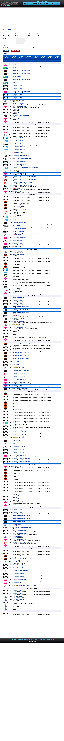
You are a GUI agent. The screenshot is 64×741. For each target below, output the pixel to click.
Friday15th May (43, 57)
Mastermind (19, 373)
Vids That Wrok (16, 67)
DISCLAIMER (43, 639)
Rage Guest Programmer (22, 431)
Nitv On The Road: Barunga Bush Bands (22, 472)
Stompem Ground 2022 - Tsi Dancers (21, 370)
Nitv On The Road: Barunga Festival (21, 306)
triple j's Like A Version (21, 382)
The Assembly (16, 109)
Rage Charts (19, 416)
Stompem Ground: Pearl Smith (19, 222)
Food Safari (19, 274)
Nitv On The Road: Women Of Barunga (21, 408)
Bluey (14, 443)
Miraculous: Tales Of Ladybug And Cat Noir (24, 585)
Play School (17, 596)
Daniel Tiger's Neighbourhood (21, 561)
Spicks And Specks (19, 106)
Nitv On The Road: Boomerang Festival (21, 475)
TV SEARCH (42, 3)
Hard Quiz (18, 449)
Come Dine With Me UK (21, 286)
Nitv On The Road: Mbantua (22, 558)
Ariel (16, 170)
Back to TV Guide (15, 50)
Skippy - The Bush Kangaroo (21, 137)
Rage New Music (20, 396)
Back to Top (32, 615)
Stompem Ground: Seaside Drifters (20, 388)
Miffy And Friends (18, 599)
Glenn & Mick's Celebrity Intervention (24, 176)
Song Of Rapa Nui (17, 440)
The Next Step (18, 251)
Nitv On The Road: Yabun (18, 201)
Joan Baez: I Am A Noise (18, 103)
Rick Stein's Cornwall (21, 115)
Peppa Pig (17, 234)
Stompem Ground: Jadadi (18, 321)
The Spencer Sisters (17, 289)
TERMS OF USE (50, 639)
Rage (17, 64)
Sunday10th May (7, 57)
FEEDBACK (56, 3)
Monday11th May (14, 57)
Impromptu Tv (16, 82)
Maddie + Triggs (18, 100)
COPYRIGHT (27, 639)
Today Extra (19, 146)
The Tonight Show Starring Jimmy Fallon (25, 167)
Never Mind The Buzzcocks (22, 182)
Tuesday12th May (21, 57)
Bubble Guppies (18, 152)
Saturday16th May (50, 57)
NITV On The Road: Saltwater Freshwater (22, 70)
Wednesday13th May (28, 57)
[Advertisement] (32, 18)
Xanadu (16, 280)
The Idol (16, 188)
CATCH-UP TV (36, 3)
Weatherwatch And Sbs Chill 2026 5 (22, 158)
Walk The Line (17, 283)
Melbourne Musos (17, 76)
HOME (24, 3)
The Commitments (18, 336)
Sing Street (17, 246)
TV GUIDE (29, 3)
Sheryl (14, 131)
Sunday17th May (57, 57)
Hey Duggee (17, 536)
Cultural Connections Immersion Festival (22, 343)
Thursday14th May (36, 57)
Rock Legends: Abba (17, 240)
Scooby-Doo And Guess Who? (21, 91)
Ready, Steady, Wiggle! (19, 228)
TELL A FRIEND (49, 3)
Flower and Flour (19, 492)
